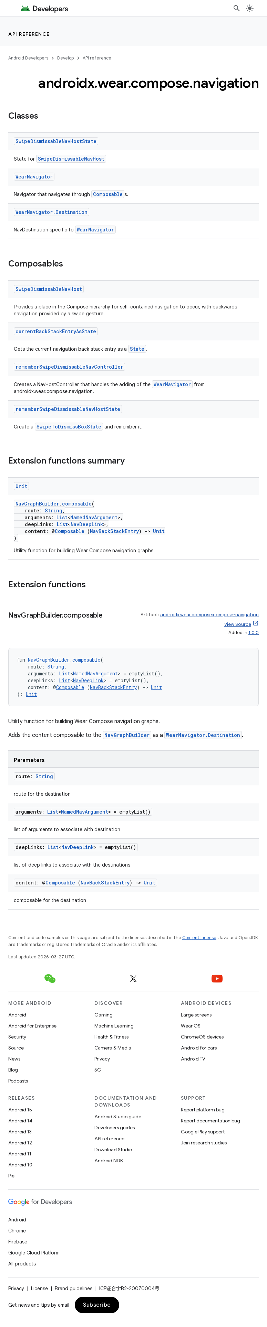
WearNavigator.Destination (52, 212)
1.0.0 (253, 632)
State (137, 349)
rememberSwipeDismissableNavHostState (68, 409)
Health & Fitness (111, 1037)
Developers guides (114, 1127)
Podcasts (18, 1081)
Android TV (193, 1059)
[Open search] (237, 8)
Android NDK (108, 1160)
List (62, 517)
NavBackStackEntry (114, 531)
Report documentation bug (210, 1121)
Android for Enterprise (32, 1026)
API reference (29, 34)
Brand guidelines (73, 1288)
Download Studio (113, 1149)
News (14, 1059)
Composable (108, 194)
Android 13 (20, 1132)
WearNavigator (34, 176)
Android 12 (20, 1143)
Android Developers (28, 58)
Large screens (196, 1015)
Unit (21, 486)
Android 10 (20, 1165)
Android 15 (20, 1110)
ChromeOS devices (202, 1037)
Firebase (17, 1242)
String (53, 510)
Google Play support (203, 1132)
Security (17, 1037)
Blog (13, 1070)
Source (16, 1048)
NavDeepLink (87, 524)
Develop (65, 58)
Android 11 (19, 1154)
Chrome (17, 1231)
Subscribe (97, 1305)
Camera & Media (112, 1048)
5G (97, 1070)
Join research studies (204, 1143)
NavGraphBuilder (37, 503)
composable (77, 503)
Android (17, 1015)
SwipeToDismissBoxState (69, 426)
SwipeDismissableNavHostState (56, 141)
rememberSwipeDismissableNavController (69, 366)
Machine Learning (114, 1026)
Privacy (102, 1059)
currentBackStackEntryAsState (56, 331)
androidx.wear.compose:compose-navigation (209, 615)
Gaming (103, 1015)
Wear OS (191, 1026)
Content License (199, 937)
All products (22, 1264)
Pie (11, 1176)
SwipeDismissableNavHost (71, 158)
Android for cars (199, 1048)
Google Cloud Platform (34, 1253)
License (39, 1288)
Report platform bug (203, 1110)
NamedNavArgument (93, 517)
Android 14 (20, 1121)
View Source (237, 624)
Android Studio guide (117, 1116)
